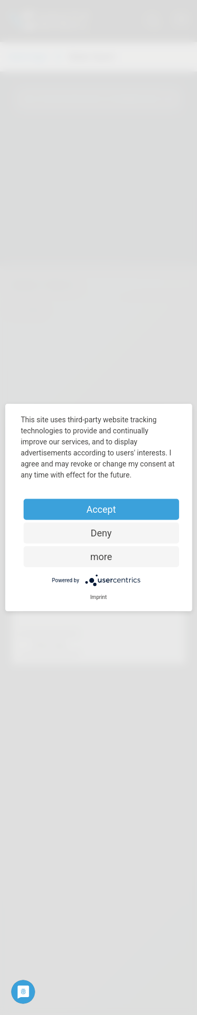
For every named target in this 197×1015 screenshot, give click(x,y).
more (101, 556)
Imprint (98, 597)
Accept (101, 509)
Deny (101, 533)
